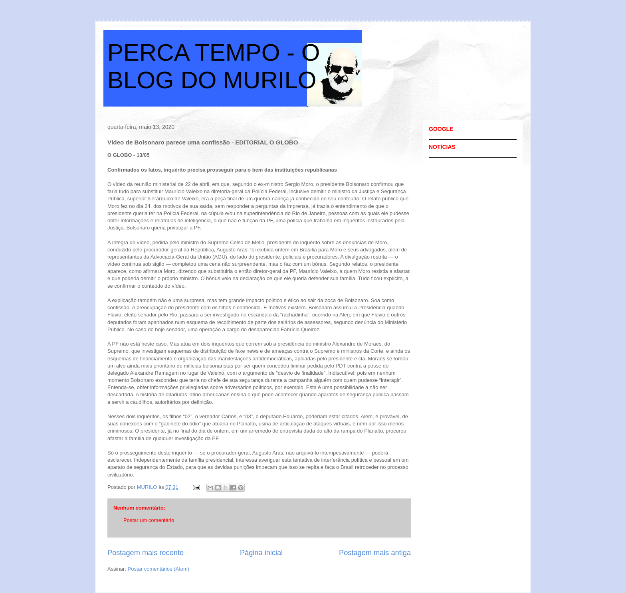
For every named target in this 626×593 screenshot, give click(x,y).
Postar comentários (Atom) (159, 569)
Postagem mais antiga (375, 553)
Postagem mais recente (145, 553)
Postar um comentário (148, 520)
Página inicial (261, 553)
